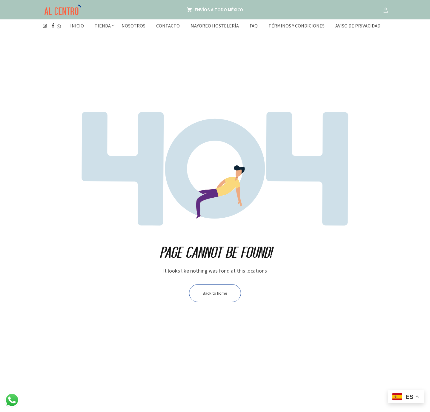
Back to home (215, 293)
